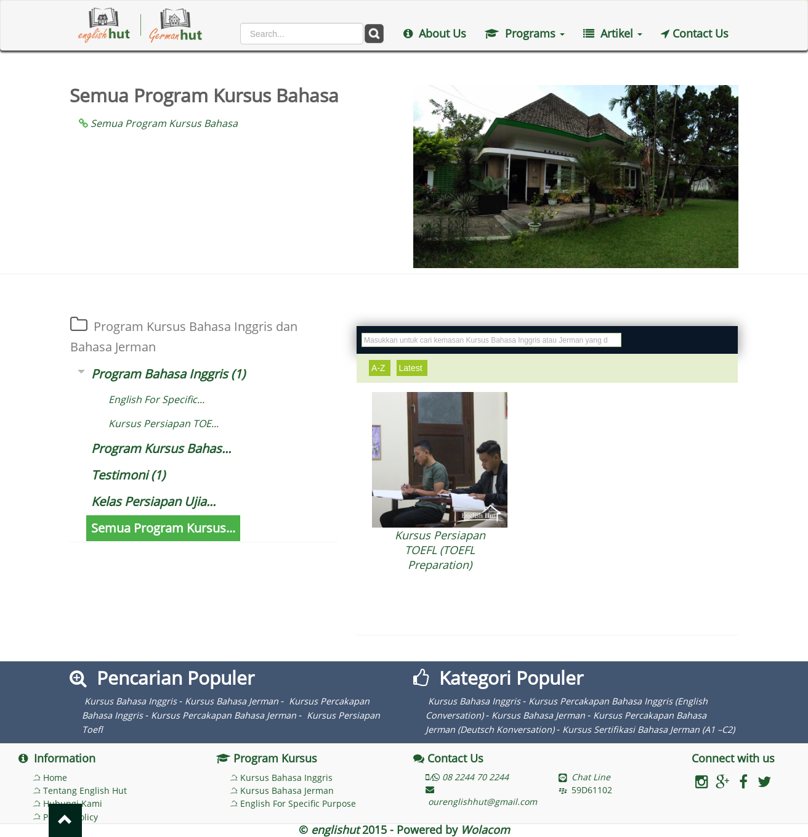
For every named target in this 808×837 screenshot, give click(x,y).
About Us (434, 33)
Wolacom (485, 829)
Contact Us (695, 33)
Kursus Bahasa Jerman (231, 701)
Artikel (612, 33)
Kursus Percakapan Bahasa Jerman (223, 715)
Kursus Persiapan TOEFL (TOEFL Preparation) (440, 550)
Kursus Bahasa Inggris (130, 701)
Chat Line (591, 777)
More (440, 602)
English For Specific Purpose (298, 803)
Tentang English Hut (85, 790)
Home (55, 777)
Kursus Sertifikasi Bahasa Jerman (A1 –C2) (648, 729)
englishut (335, 829)
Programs (525, 33)
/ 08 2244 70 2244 (467, 777)
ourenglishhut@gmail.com (481, 796)
